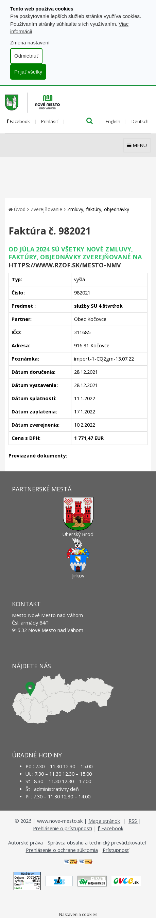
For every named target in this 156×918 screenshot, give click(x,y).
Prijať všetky (28, 72)
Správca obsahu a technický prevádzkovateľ (97, 842)
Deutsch (140, 121)
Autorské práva (25, 842)
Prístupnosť (116, 850)
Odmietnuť (26, 56)
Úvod (19, 209)
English (113, 121)
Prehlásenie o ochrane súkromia (62, 850)
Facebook (18, 121)
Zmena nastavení (30, 42)
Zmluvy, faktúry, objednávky (98, 209)
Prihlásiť (49, 121)
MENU (137, 145)
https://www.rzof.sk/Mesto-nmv (64, 265)
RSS (133, 821)
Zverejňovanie (46, 209)
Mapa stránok (104, 821)
